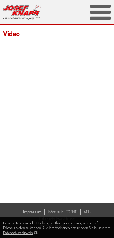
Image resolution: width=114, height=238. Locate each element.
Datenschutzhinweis (18, 232)
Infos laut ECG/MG (62, 211)
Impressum (32, 211)
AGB (87, 211)
